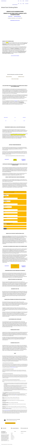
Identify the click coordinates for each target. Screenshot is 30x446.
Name (4, 211)
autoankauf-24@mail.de (17, 16)
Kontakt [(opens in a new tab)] (12, 435)
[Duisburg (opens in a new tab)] (7, 42)
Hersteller (5, 194)
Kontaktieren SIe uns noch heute (15, 20)
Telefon (5, 220)
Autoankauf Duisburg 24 (14, 4)
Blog (20, 3)
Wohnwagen (24, 117)
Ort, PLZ (4, 214)
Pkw (5, 120)
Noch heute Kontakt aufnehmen (15, 55)
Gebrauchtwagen (6, 117)
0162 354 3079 (26, 3)
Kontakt (23, 3)
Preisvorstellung (5, 208)
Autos (24, 120)
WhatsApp (15, 100)
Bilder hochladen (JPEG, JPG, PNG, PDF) (8, 223)
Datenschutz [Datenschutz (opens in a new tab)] (13, 437)
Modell (4, 197)
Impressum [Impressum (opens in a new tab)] (13, 436)
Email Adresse (5, 217)
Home (18, 3)
